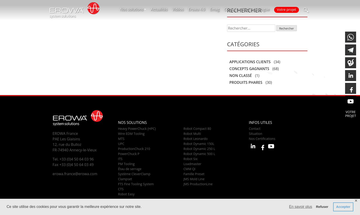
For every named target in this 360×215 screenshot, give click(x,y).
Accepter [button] (343, 207)
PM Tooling (126, 164)
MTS (121, 138)
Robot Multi (192, 133)
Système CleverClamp (134, 174)
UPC (121, 144)
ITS (120, 159)
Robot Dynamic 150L (198, 144)
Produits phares (245, 82)
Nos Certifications (262, 138)
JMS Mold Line (194, 179)
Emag (214, 9)
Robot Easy (126, 194)
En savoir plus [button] (300, 207)
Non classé (240, 75)
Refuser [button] (322, 207)
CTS (121, 189)
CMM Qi (189, 169)
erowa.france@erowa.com (75, 173)
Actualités (159, 9)
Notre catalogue (255, 9)
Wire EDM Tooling (131, 133)
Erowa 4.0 (196, 9)
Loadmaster (192, 164)
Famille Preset (194, 174)
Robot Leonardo (195, 138)
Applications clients (250, 61)
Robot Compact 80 (197, 128)
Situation (255, 133)
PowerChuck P (128, 154)
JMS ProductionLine (198, 184)
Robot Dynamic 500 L (199, 154)
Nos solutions (131, 9)
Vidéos (178, 9)
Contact (230, 9)
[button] (306, 10)
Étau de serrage (129, 169)
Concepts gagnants (249, 68)
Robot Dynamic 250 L (199, 149)
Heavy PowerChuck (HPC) (137, 128)
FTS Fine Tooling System (136, 184)
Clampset (125, 179)
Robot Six (190, 159)
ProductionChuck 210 (134, 149)
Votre (349, 114)
